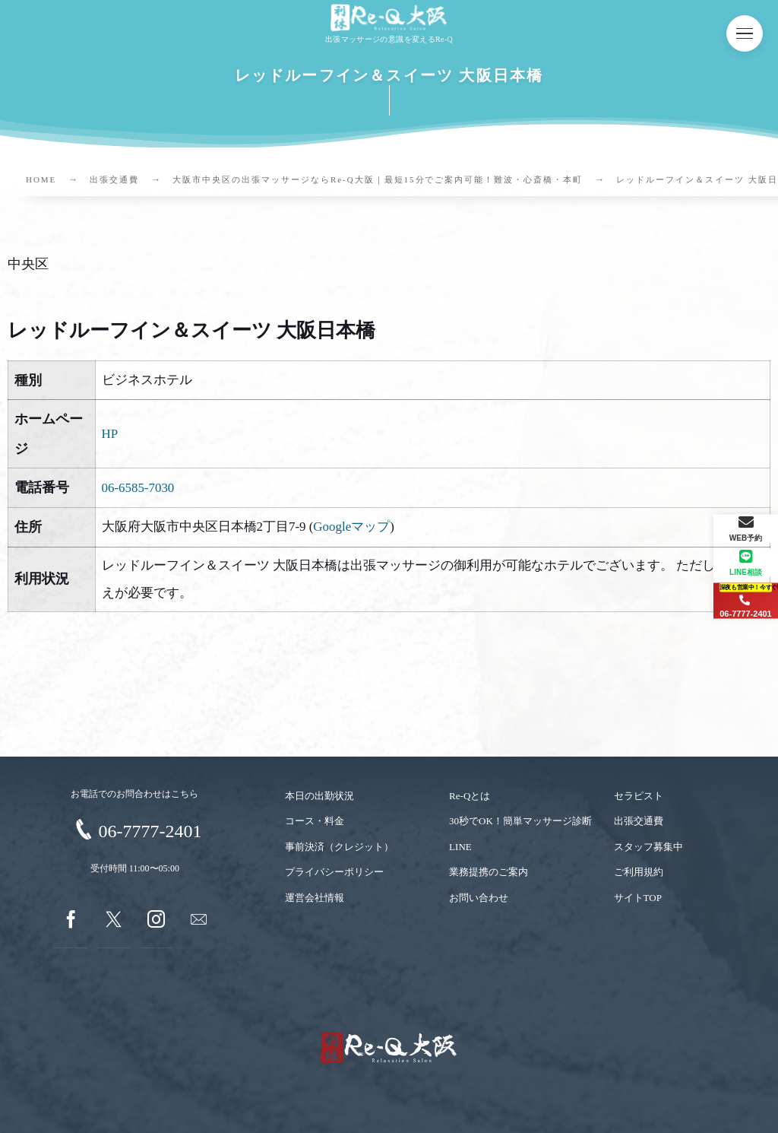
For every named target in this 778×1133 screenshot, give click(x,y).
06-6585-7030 (138, 488)
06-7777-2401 (149, 831)
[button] (744, 33)
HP (110, 434)
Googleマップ (351, 526)
